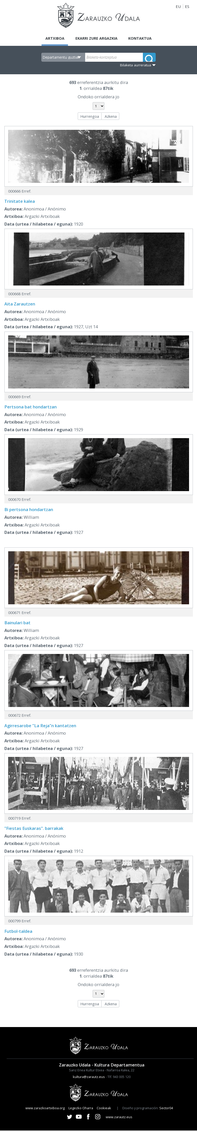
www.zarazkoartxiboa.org (45, 1108)
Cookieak (104, 1108)
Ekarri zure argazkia (96, 38)
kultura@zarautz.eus (89, 1077)
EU (178, 6)
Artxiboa (53, 38)
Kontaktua (142, 38)
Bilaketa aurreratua (135, 65)
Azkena (111, 116)
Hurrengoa (89, 116)
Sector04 (166, 1108)
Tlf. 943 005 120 (119, 1077)
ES (187, 6)
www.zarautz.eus (119, 1117)
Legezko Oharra (80, 1108)
